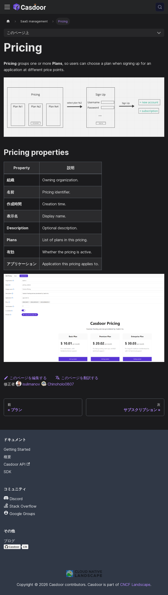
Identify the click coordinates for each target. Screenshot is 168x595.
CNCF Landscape (135, 584)
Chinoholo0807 (57, 384)
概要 (7, 456)
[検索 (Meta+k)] (159, 7)
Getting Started (17, 449)
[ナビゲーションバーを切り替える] (7, 6)
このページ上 (18, 32)
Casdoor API (17, 464)
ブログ (9, 540)
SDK (7, 471)
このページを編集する (25, 377)
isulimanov (28, 384)
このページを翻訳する (76, 377)
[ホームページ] (8, 21)
